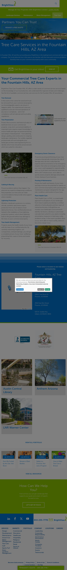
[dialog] (33, 285)
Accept (47, 289)
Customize (20, 289)
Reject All (41, 289)
